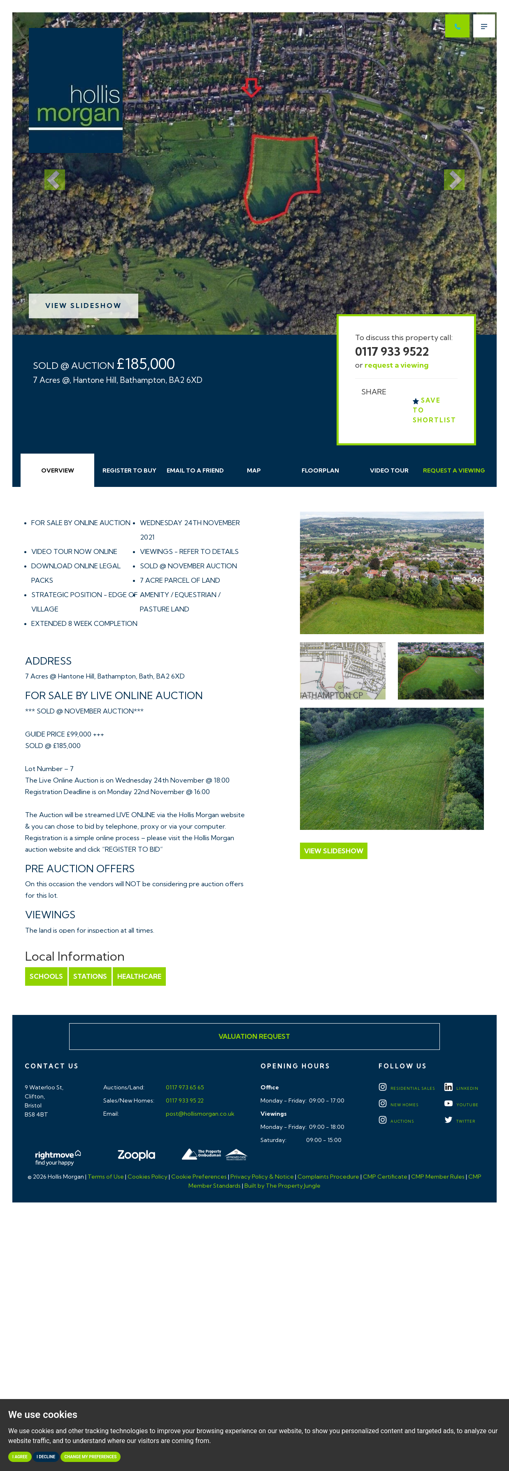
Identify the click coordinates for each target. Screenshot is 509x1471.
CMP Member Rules (438, 1176)
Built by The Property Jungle (282, 1185)
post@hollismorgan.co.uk (200, 1113)
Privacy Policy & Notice (262, 1176)
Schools (46, 976)
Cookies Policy (147, 1176)
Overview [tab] (57, 470)
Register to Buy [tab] (129, 470)
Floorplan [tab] (320, 470)
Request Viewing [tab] (454, 470)
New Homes (398, 1105)
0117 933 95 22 (184, 1100)
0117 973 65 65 (184, 1087)
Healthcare (139, 976)
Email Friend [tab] (195, 470)
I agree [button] (20, 1457)
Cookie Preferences (199, 1176)
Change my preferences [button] (91, 1457)
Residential (407, 1088)
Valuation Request (254, 1036)
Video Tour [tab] (389, 470)
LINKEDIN (461, 1088)
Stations (90, 976)
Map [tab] (254, 470)
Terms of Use (106, 1176)
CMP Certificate (385, 1176)
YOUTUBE (461, 1105)
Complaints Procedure (328, 1176)
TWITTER (459, 1121)
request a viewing (397, 365)
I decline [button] (46, 1457)
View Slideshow (83, 305)
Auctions (396, 1121)
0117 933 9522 (392, 351)
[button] (48, 173)
